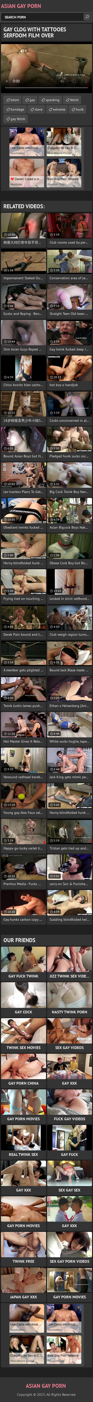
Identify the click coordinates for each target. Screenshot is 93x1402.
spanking (53, 100)
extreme (59, 109)
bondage (17, 109)
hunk (80, 109)
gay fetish (18, 119)
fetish (74, 100)
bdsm (15, 100)
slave (38, 109)
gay (32, 100)
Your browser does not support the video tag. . (46, 67)
